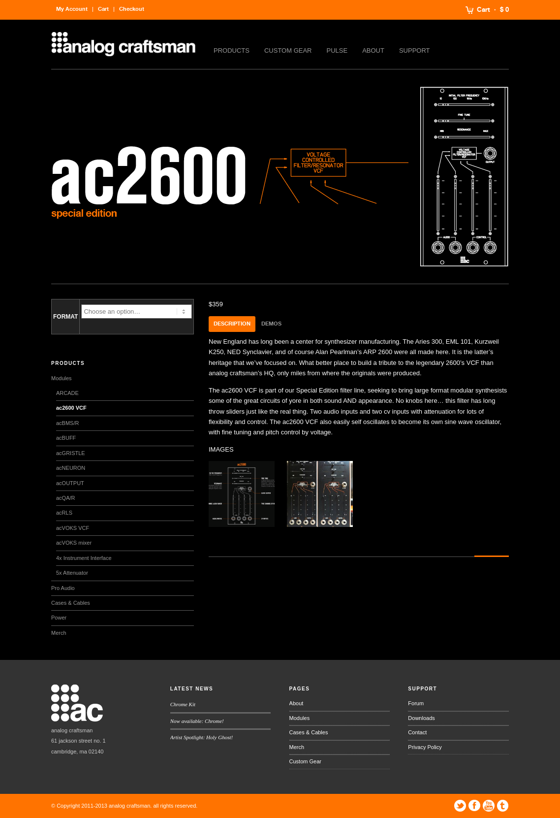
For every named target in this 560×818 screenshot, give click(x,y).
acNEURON (70, 468)
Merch (58, 633)
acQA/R (65, 498)
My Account (72, 9)
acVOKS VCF (72, 528)
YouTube (489, 806)
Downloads (421, 718)
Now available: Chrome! (197, 721)
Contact (417, 732)
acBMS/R (67, 423)
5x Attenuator (72, 573)
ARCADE (67, 393)
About (373, 50)
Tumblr (503, 806)
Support (414, 50)
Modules (61, 378)
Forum (416, 703)
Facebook (474, 806)
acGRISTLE (70, 453)
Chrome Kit (182, 704)
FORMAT (65, 316)
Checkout (131, 9)
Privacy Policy (424, 747)
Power (58, 618)
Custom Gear (288, 50)
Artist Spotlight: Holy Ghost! (201, 737)
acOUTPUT (70, 483)
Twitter (460, 806)
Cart (483, 9)
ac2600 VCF (71, 408)
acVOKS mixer (74, 543)
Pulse (337, 50)
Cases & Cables (70, 603)
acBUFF (66, 438)
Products (231, 50)
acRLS (64, 513)
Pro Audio (63, 588)
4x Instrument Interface (84, 558)
